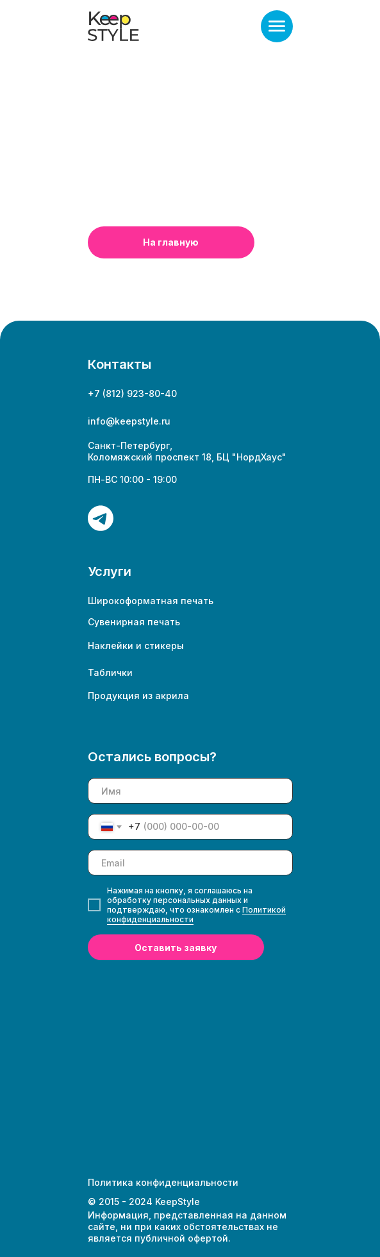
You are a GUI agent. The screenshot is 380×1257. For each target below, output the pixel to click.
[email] (190, 862)
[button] (277, 26)
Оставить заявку (176, 947)
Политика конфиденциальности (163, 1182)
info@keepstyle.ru (129, 421)
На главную (171, 242)
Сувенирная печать (134, 621)
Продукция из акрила (138, 695)
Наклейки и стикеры (136, 645)
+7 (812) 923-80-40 (132, 393)
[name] (190, 791)
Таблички (110, 672)
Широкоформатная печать (150, 600)
